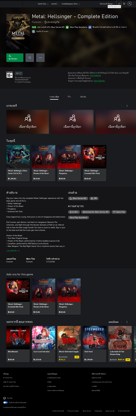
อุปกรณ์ (54, 4)
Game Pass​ (42, 4)
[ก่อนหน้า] (121, 106)
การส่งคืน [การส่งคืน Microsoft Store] (94, 386)
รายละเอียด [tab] (54, 96)
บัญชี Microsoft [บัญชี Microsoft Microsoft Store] (96, 378)
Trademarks (98, 411)
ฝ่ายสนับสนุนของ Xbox (70, 4)
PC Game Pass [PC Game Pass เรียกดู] (7, 378)
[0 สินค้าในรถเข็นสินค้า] (124, 3)
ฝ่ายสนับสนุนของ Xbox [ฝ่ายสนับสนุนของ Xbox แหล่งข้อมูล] (54, 378)
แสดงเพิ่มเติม (13, 250)
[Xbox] (30, 3)
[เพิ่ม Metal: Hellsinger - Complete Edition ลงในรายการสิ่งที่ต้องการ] (30, 57)
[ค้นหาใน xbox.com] (118, 3)
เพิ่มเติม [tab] (83, 96)
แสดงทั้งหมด (113, 321)
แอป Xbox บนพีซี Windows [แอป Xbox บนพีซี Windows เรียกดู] (11, 386)
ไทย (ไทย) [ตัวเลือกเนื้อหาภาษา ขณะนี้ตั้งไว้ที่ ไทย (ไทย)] (10, 398)
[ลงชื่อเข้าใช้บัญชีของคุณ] (129, 3)
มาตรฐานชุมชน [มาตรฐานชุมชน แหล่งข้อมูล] (51, 386)
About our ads (110, 411)
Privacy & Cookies (73, 411)
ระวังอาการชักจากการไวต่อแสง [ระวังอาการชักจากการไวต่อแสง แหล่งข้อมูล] (55, 390)
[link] (18, 163)
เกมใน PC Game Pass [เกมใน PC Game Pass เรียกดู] (9, 382)
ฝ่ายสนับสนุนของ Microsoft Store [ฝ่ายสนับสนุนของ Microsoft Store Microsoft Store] (102, 382)
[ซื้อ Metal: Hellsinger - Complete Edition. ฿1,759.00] (14, 57)
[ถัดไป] (127, 106)
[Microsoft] (12, 3)
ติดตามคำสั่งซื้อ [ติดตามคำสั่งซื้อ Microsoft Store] (96, 390)
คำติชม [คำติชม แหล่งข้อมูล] (49, 382)
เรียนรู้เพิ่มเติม (95, 75)
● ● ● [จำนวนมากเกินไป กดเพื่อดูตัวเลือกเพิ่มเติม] (40, 57)
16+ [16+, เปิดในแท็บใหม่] (18, 73)
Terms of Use (87, 411)
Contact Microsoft (58, 411)
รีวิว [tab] (69, 96)
